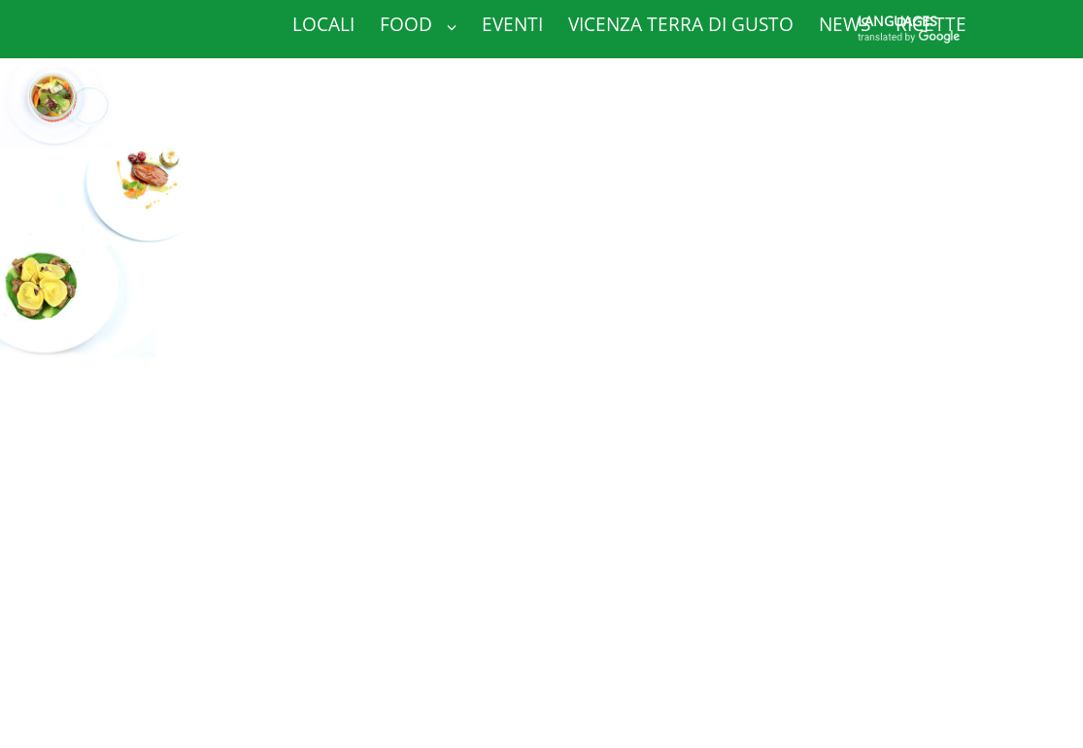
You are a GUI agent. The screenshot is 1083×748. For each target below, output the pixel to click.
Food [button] (418, 24)
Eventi (512, 24)
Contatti (335, 72)
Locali (323, 24)
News (844, 24)
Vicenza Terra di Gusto (681, 24)
